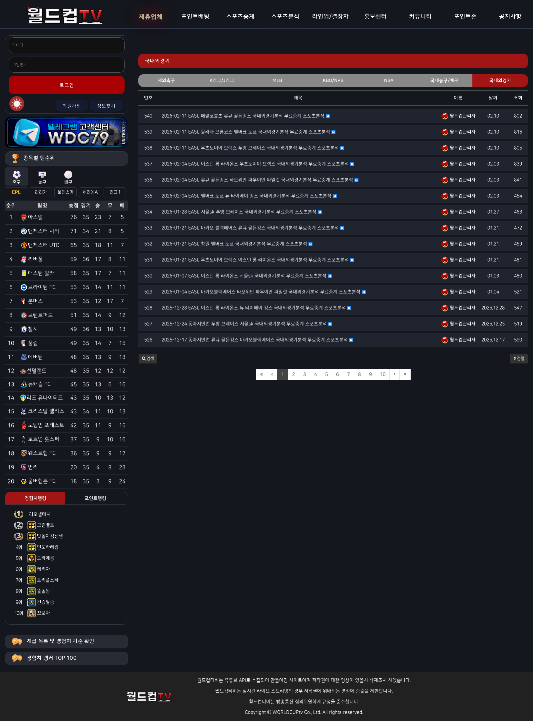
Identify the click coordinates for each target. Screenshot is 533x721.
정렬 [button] (519, 359)
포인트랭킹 (95, 498)
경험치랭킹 (35, 498)
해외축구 (166, 80)
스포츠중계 (240, 16)
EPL (16, 192)
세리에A (90, 192)
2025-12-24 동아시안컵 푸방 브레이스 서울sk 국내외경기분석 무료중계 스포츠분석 (247, 324)
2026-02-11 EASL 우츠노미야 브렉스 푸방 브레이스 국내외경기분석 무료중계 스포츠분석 (253, 148)
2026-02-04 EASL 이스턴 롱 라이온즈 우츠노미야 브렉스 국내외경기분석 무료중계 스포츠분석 (258, 164)
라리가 (41, 192)
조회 (518, 98)
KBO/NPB (333, 80)
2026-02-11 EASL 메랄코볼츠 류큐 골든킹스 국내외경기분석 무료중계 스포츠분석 (246, 116)
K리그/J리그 (222, 80)
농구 (42, 178)
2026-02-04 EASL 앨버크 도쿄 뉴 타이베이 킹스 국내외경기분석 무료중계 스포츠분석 (249, 196)
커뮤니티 (420, 16)
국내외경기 (500, 80)
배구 (68, 178)
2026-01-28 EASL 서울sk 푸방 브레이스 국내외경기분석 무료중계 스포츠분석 (242, 212)
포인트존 (465, 16)
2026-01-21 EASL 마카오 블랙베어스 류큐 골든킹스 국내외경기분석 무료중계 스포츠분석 (253, 228)
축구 (17, 178)
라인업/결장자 (330, 16)
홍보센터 (375, 16)
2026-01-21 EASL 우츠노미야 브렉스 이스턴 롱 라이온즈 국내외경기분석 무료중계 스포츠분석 (258, 260)
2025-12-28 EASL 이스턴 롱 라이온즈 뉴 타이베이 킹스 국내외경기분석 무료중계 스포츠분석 (256, 308)
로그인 (67, 85)
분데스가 (66, 192)
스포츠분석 (285, 16)
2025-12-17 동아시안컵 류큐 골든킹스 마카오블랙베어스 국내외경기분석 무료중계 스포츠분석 (257, 340)
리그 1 (115, 192)
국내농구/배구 (444, 80)
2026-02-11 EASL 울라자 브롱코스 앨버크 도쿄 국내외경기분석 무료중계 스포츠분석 (248, 132)
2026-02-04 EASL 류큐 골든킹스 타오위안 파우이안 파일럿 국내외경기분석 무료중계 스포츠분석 (260, 180)
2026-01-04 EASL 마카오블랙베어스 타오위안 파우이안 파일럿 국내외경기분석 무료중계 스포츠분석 (264, 292)
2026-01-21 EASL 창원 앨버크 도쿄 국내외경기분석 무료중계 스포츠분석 (237, 244)
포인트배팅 (195, 16)
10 (382, 374)
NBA (388, 80)
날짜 (493, 98)
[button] (148, 359)
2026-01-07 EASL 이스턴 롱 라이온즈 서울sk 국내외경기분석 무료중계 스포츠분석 (247, 276)
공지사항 (510, 16)
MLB (277, 80)
